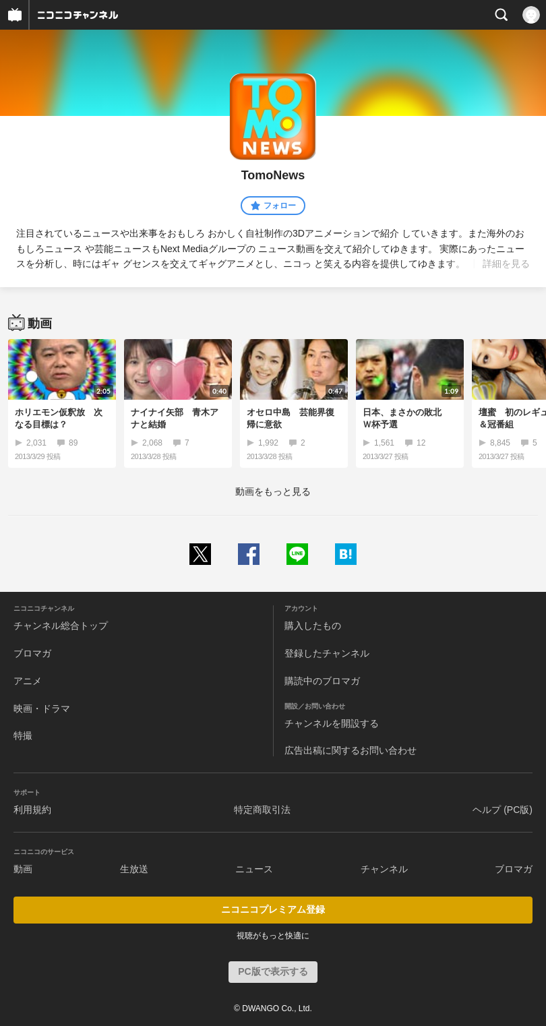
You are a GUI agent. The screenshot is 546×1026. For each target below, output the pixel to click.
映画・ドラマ (41, 708)
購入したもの (312, 625)
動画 (22, 869)
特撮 (22, 735)
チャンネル (384, 869)
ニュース (254, 869)
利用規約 (32, 809)
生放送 (134, 869)
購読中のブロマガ (322, 680)
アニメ (27, 680)
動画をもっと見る (273, 491)
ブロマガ (32, 653)
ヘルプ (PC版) (503, 809)
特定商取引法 (262, 809)
